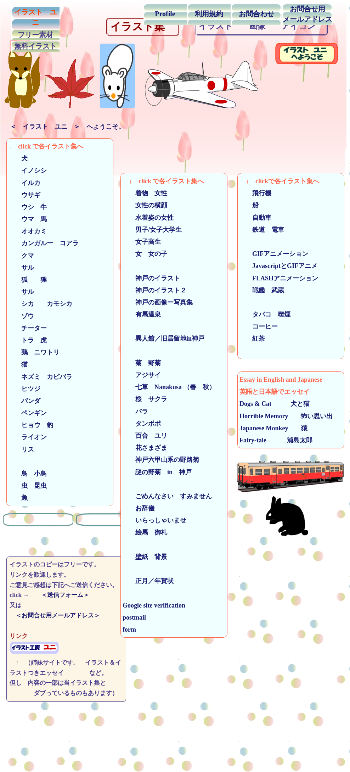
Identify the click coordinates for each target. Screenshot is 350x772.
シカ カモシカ (40, 303)
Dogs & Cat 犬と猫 (274, 403)
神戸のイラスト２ (154, 290)
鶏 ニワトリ (37, 352)
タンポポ (142, 423)
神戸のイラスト (151, 278)
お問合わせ (256, 14)
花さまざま (145, 447)
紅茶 (252, 338)
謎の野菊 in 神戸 (157, 472)
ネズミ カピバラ (40, 376)
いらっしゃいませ (154, 520)
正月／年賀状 (151, 580)
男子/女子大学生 (155, 229)
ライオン (28, 437)
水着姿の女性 (148, 217)
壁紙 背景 (145, 556)
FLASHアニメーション (281, 278)
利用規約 (209, 14)
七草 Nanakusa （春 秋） (169, 387)
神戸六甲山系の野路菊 (161, 459)
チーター (28, 328)
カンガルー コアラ (44, 243)
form (129, 629)
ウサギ (28, 194)
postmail (134, 617)
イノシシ (28, 170)
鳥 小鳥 (28, 473)
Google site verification (154, 605)
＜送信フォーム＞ (65, 595)
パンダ (24, 400)
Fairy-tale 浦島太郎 (275, 440)
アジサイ (142, 375)
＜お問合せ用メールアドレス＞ (61, 615)
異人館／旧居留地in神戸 (163, 338)
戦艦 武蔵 (264, 290)
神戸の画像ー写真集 (158, 302)
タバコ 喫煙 (264, 314)
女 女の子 (148, 253)
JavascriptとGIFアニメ (281, 265)
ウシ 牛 (31, 207)
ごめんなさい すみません (167, 496)
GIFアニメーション (277, 253)
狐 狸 (31, 279)
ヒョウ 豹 (31, 425)
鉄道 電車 (261, 229)
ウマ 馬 (28, 219)
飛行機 (255, 193)
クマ (24, 255)
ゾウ (24, 316)
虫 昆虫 (28, 485)
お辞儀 (142, 508)
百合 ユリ (145, 435)
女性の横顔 (145, 205)
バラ (138, 411)
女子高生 (145, 241)
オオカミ (28, 231)
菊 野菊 (142, 363)
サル (24, 267)
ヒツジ (24, 388)
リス (21, 449)
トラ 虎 (31, 340)
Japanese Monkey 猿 (273, 428)
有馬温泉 (142, 314)
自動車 (255, 217)
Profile (165, 14)
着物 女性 (145, 193)
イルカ (28, 182)
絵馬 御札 (145, 532)
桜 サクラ (148, 399)
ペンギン (31, 412)
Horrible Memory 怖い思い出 (286, 416)
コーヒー (258, 326)
